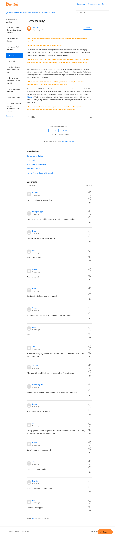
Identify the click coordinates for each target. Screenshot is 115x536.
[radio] (53, 130)
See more (9, 116)
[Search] (92, 12)
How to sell (11, 61)
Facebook (28, 117)
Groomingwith (37, 385)
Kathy (34, 442)
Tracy (34, 346)
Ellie (33, 500)
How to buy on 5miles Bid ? (37, 164)
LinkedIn (34, 117)
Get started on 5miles (48, 13)
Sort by (88, 185)
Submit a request (94, 4)
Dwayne (35, 231)
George (35, 250)
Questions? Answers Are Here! (16, 13)
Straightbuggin (37, 212)
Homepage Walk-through (13, 48)
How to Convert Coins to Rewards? (40, 173)
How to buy (11, 55)
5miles (35, 27)
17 (89, 117)
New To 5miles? (33, 13)
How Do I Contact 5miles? (13, 90)
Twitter (31, 117)
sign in (34, 518)
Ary (33, 462)
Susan (34, 308)
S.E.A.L (29, 97)
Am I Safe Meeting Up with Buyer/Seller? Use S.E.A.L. (14, 107)
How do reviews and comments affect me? (14, 69)
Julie (34, 423)
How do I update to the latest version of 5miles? (14, 29)
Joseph (35, 366)
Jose (34, 327)
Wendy (35, 192)
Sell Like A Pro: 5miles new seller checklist (13, 80)
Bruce (34, 404)
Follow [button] (88, 28)
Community (81, 4)
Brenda (35, 481)
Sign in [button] (104, 4)
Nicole (34, 289)
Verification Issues (13, 98)
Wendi (34, 269)
